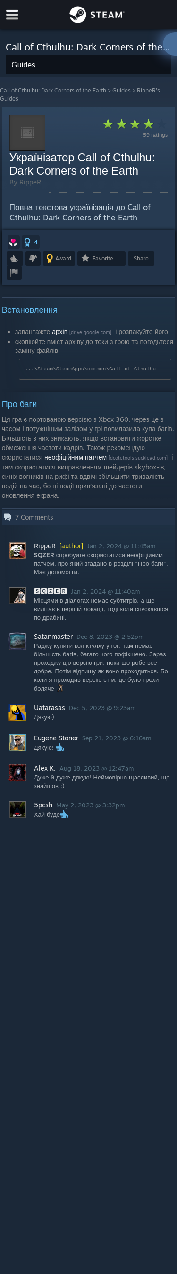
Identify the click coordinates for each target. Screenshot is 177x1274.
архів (59, 331)
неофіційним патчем (75, 457)
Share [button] (141, 258)
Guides (121, 90)
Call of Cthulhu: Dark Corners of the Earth (53, 90)
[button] (14, 242)
